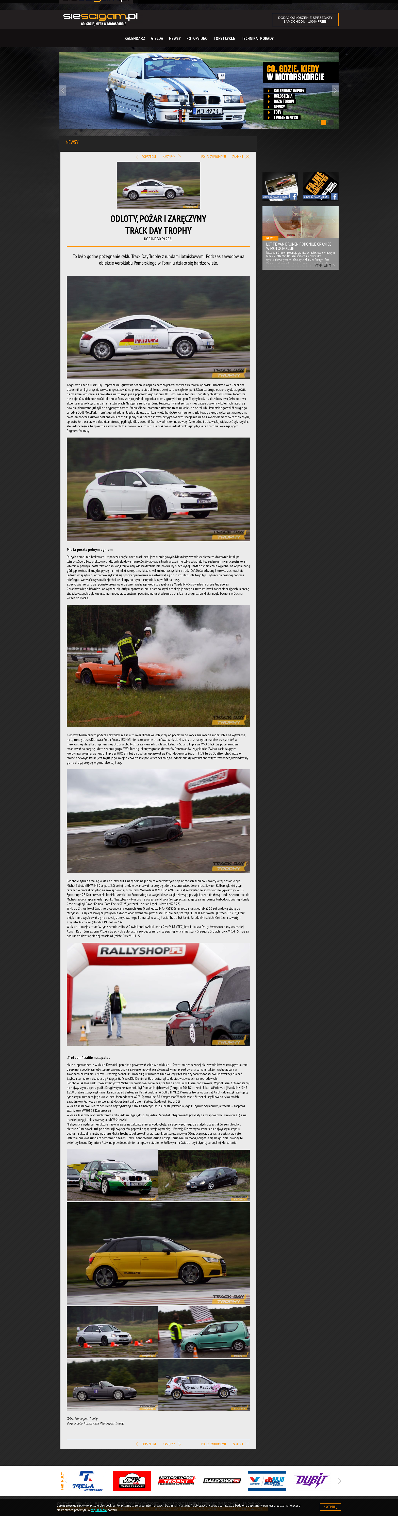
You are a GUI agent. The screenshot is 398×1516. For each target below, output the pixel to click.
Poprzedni (146, 157)
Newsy (175, 38)
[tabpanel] (199, 90)
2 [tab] (331, 122)
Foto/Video (197, 38)
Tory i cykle (224, 38)
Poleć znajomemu (213, 157)
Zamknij (241, 157)
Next (335, 90)
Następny (172, 157)
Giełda (157, 38)
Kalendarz (135, 38)
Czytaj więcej (323, 266)
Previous (62, 90)
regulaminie (99, 1510)
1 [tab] (323, 122)
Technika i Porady (257, 38)
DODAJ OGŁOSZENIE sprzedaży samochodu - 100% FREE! (305, 19)
